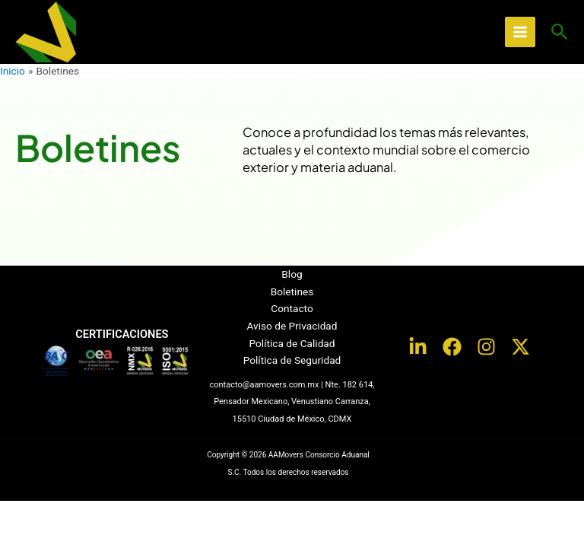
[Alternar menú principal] (520, 32)
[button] (560, 32)
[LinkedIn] (417, 346)
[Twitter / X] (520, 346)
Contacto (292, 308)
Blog (291, 274)
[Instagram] (486, 346)
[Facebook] (452, 346)
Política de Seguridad (292, 360)
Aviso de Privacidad (291, 326)
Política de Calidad (292, 343)
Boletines (292, 291)
